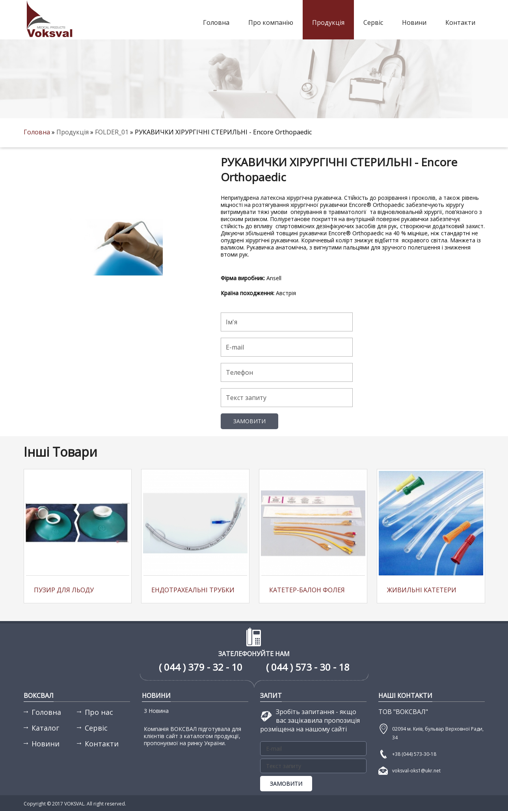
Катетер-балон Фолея (307, 590)
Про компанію (270, 22)
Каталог (45, 728)
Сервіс (373, 22)
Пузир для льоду (64, 590)
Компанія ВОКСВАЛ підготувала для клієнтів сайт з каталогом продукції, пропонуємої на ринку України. (192, 736)
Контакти (460, 22)
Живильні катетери (421, 590)
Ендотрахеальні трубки (192, 590)
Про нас (99, 712)
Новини (414, 22)
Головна (216, 22)
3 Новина (156, 710)
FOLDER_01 (112, 132)
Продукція (328, 22)
